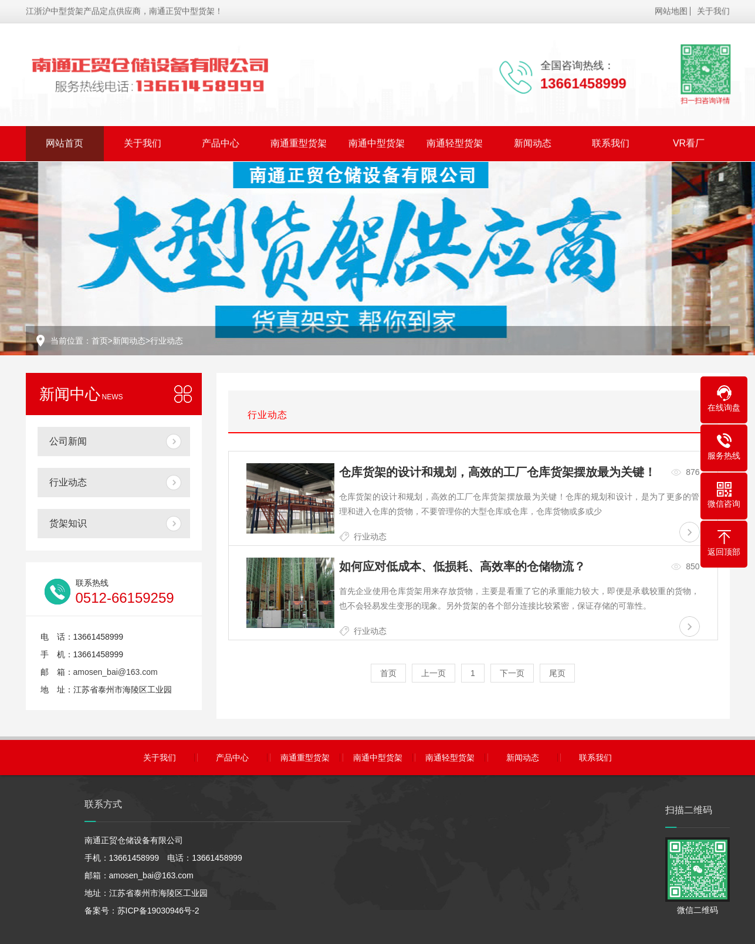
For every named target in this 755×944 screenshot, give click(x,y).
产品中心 (220, 141)
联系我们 (610, 141)
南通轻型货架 (454, 141)
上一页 (433, 673)
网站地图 (671, 8)
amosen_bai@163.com (115, 672)
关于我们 (713, 8)
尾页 (557, 673)
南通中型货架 (376, 141)
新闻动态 (532, 141)
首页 (100, 340)
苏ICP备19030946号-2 (158, 910)
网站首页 (64, 141)
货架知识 (68, 523)
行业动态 (166, 340)
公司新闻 (68, 441)
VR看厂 (689, 141)
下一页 (512, 673)
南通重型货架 (298, 141)
